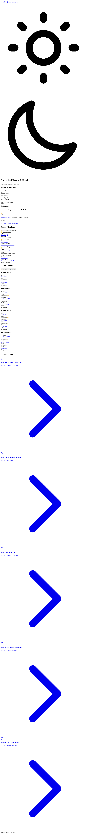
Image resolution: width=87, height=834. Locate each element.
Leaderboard (4, 2)
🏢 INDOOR (13, 230)
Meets (16, 2)
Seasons (9, 2)
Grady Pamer (4, 320)
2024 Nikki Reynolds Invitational (9, 223)
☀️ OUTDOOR (4, 230)
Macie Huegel (4, 235)
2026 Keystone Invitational (7, 245)
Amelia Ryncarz (5, 304)
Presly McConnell (6, 218)
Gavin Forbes (4, 258)
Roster (13, 2)
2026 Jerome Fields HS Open (8, 260)
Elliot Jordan (4, 276)
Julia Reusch (4, 348)
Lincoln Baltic (4, 242)
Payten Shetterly (5, 342)
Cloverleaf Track (5, 1)
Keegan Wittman (5, 292)
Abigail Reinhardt (5, 250)
